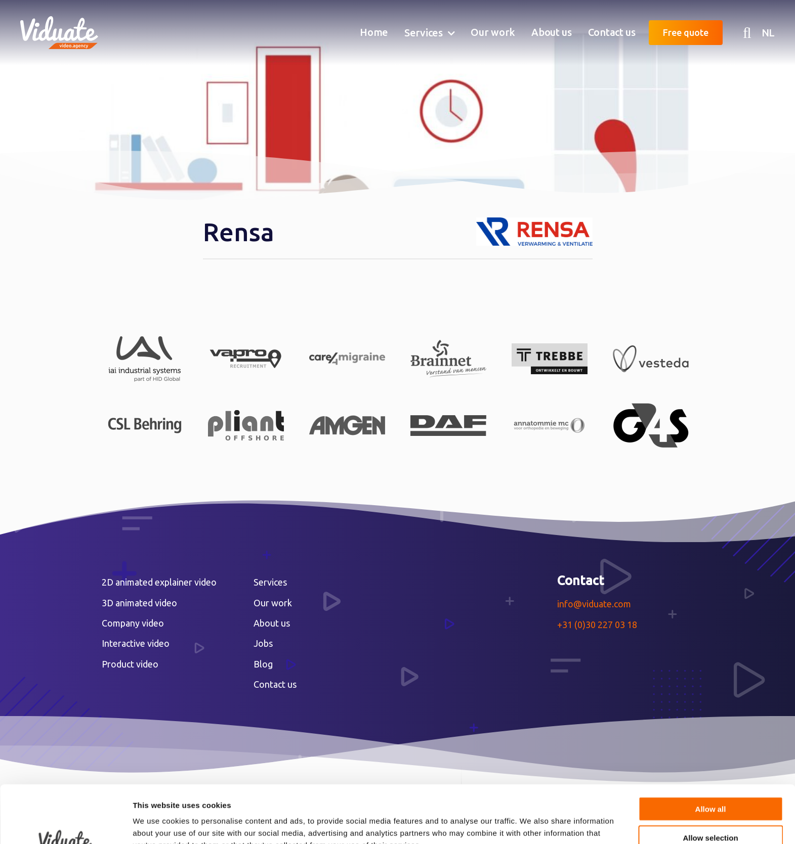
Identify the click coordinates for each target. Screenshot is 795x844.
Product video (130, 664)
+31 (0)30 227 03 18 (597, 624)
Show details (531, 824)
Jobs (263, 643)
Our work (493, 32)
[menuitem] (374, 33)
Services (423, 32)
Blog (263, 664)
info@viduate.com (594, 604)
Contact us (612, 32)
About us (551, 32)
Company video (133, 623)
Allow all (710, 754)
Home (374, 32)
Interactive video (136, 643)
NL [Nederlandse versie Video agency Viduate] (768, 32)
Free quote (685, 32)
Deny (710, 812)
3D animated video (139, 603)
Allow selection (710, 783)
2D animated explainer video (159, 582)
